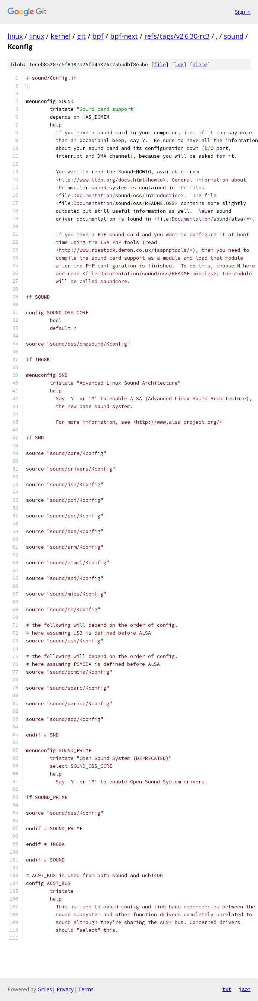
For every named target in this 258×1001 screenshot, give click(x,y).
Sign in (243, 11)
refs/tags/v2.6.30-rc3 (177, 36)
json (245, 989)
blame (200, 64)
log (179, 64)
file (160, 64)
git (81, 36)
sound (234, 36)
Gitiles (45, 989)
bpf (98, 36)
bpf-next (124, 36)
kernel (61, 36)
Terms (86, 989)
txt (226, 989)
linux (15, 36)
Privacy (65, 989)
